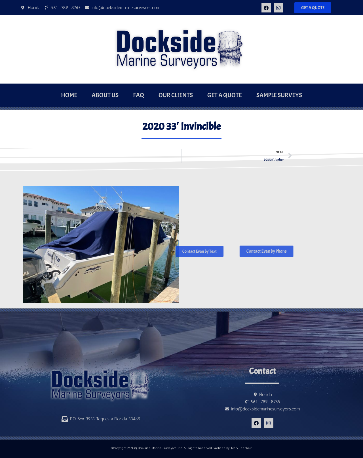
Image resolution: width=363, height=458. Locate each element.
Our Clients (176, 95)
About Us (105, 95)
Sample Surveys (279, 95)
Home (69, 95)
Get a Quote (224, 95)
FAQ (138, 95)
